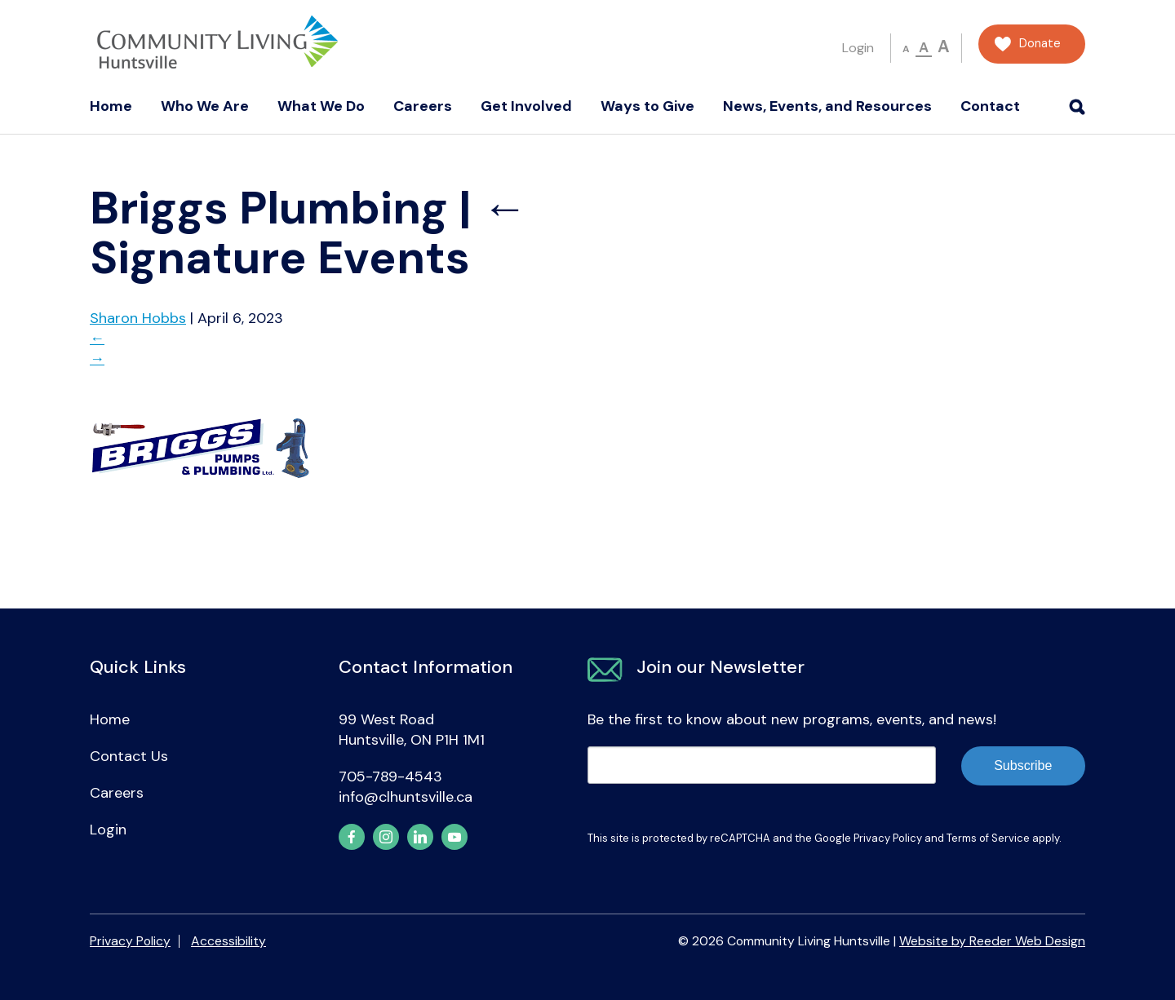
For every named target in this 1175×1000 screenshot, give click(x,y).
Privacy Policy (888, 838)
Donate (1040, 43)
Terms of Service (988, 838)
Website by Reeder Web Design (992, 940)
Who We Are (205, 106)
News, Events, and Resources (827, 106)
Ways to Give (647, 106)
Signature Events (309, 233)
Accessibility (228, 940)
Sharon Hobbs (138, 318)
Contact (990, 106)
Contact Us (129, 756)
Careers (422, 106)
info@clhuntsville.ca (405, 797)
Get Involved (526, 106)
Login (858, 47)
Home (111, 106)
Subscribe (1023, 765)
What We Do (321, 106)
